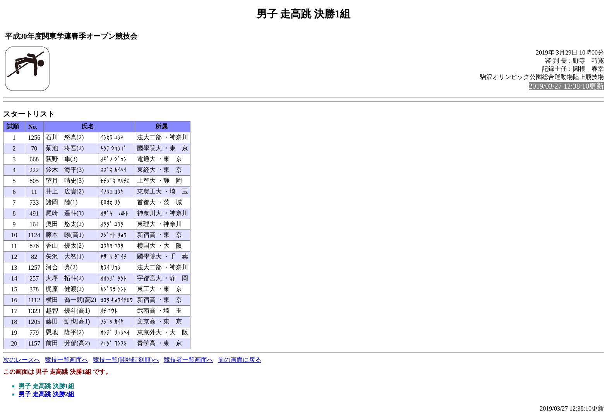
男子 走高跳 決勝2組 (46, 394)
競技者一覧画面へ (188, 359)
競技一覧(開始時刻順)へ (126, 359)
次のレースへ (21, 359)
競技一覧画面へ (66, 359)
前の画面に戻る (239, 359)
